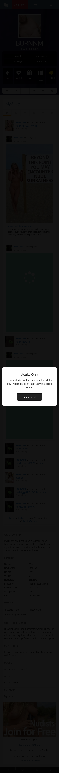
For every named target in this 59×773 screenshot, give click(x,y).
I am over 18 (29, 397)
